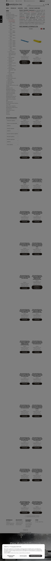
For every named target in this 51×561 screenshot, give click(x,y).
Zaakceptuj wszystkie (36, 555)
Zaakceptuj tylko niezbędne (11, 556)
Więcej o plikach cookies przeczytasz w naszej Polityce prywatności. (17, 552)
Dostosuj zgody (23, 555)
